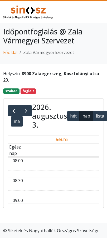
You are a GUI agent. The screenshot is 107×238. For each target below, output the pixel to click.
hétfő (62, 139)
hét (73, 116)
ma (17, 121)
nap (86, 116)
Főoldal (10, 52)
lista (100, 116)
